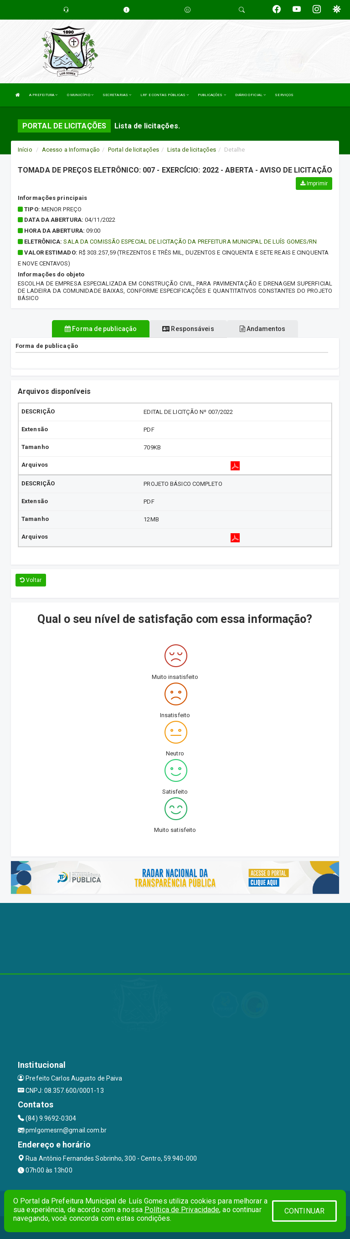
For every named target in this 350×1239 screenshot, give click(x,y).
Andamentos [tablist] (262, 328)
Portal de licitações (133, 149)
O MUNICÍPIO (80, 95)
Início (25, 149)
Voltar (30, 580)
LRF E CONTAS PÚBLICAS (164, 95)
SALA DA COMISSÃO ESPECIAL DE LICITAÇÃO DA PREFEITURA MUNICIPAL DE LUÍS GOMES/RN (190, 241)
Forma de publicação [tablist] (101, 328)
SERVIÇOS (284, 95)
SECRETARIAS (117, 95)
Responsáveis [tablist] (188, 328)
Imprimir (314, 183)
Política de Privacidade (181, 1209)
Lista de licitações (191, 149)
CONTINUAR (304, 1211)
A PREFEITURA (43, 95)
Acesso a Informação (71, 149)
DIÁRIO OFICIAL (250, 95)
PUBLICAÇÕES (212, 95)
